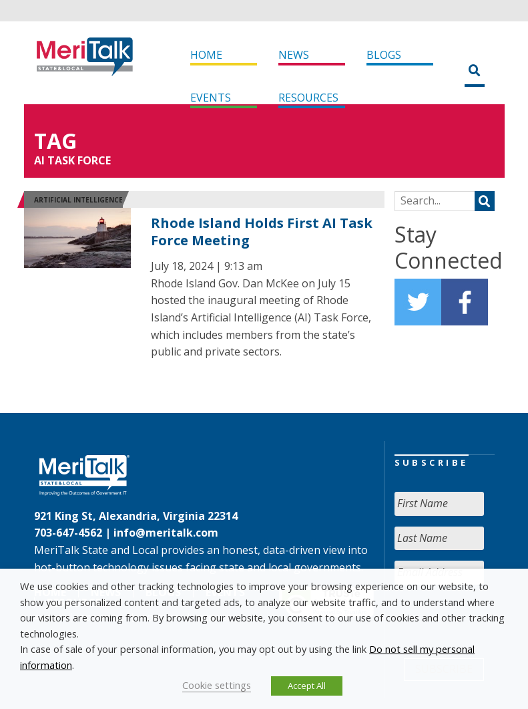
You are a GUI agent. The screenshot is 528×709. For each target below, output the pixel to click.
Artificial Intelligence (78, 199)
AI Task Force (72, 160)
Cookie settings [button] (216, 685)
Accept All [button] (307, 686)
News (293, 54)
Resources (308, 97)
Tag (55, 140)
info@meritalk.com (165, 532)
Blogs (383, 54)
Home (206, 54)
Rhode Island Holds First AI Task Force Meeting (261, 231)
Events (210, 97)
